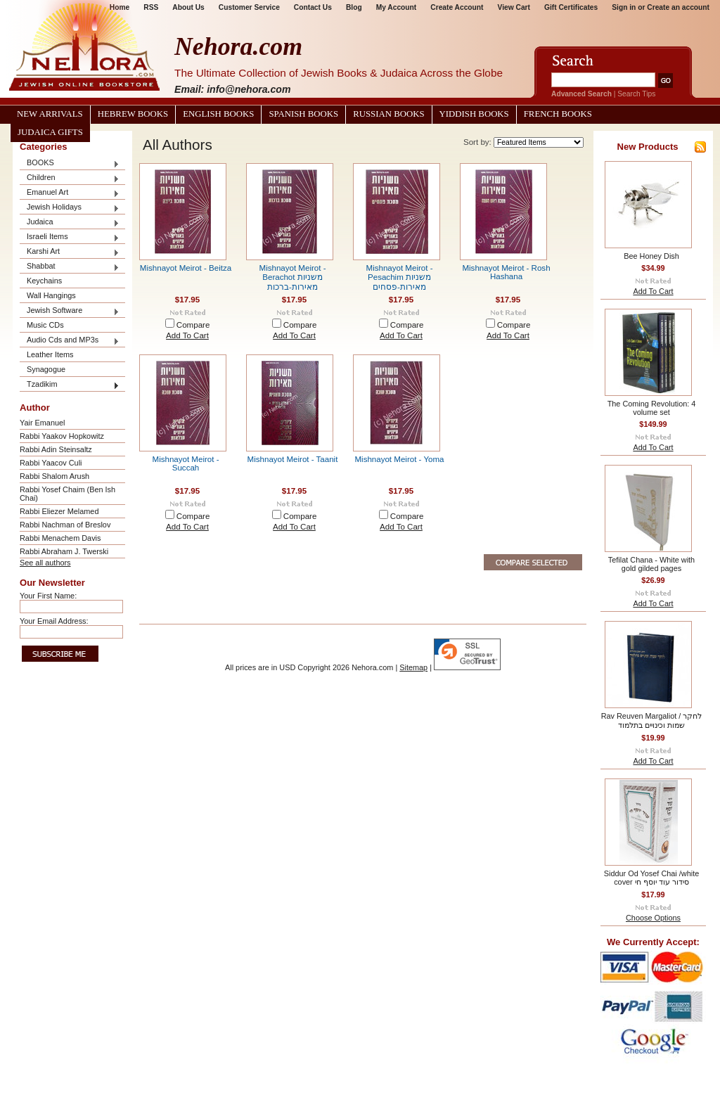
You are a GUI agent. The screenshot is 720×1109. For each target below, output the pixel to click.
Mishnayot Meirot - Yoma (399, 459)
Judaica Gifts (50, 132)
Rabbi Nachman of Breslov (65, 524)
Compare (193, 325)
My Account (396, 7)
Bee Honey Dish (651, 256)
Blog (354, 7)
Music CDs (45, 325)
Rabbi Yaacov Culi (51, 463)
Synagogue (46, 369)
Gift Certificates (571, 7)
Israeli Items (70, 237)
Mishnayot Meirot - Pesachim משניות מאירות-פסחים (399, 277)
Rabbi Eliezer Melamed (59, 511)
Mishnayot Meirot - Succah (186, 463)
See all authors (45, 562)
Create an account (678, 7)
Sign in (624, 7)
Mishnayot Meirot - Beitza (185, 268)
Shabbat (70, 267)
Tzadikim (70, 385)
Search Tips (636, 94)
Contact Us (313, 7)
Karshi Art (70, 252)
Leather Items (50, 354)
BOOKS (70, 163)
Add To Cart (187, 335)
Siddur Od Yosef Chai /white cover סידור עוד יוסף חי (651, 877)
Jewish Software (70, 311)
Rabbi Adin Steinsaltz (56, 449)
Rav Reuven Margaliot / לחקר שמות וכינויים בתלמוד (651, 720)
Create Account (456, 7)
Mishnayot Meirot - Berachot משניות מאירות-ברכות (292, 277)
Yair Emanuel (42, 422)
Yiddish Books (474, 114)
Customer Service (249, 7)
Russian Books (388, 114)
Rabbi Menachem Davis (60, 538)
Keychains (44, 280)
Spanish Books (303, 114)
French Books (558, 114)
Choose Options (653, 918)
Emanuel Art (70, 193)
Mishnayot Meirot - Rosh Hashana (506, 272)
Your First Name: (48, 595)
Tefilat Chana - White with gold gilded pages (651, 564)
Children (70, 178)
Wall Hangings (51, 295)
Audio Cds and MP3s (70, 340)
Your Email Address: (54, 621)
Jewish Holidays (70, 208)
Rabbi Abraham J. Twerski (64, 551)
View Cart (514, 7)
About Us (188, 7)
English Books (218, 114)
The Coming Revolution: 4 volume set (652, 407)
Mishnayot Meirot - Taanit (293, 459)
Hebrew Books (133, 114)
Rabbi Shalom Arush (54, 476)
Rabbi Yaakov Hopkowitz (62, 436)
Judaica (70, 222)
